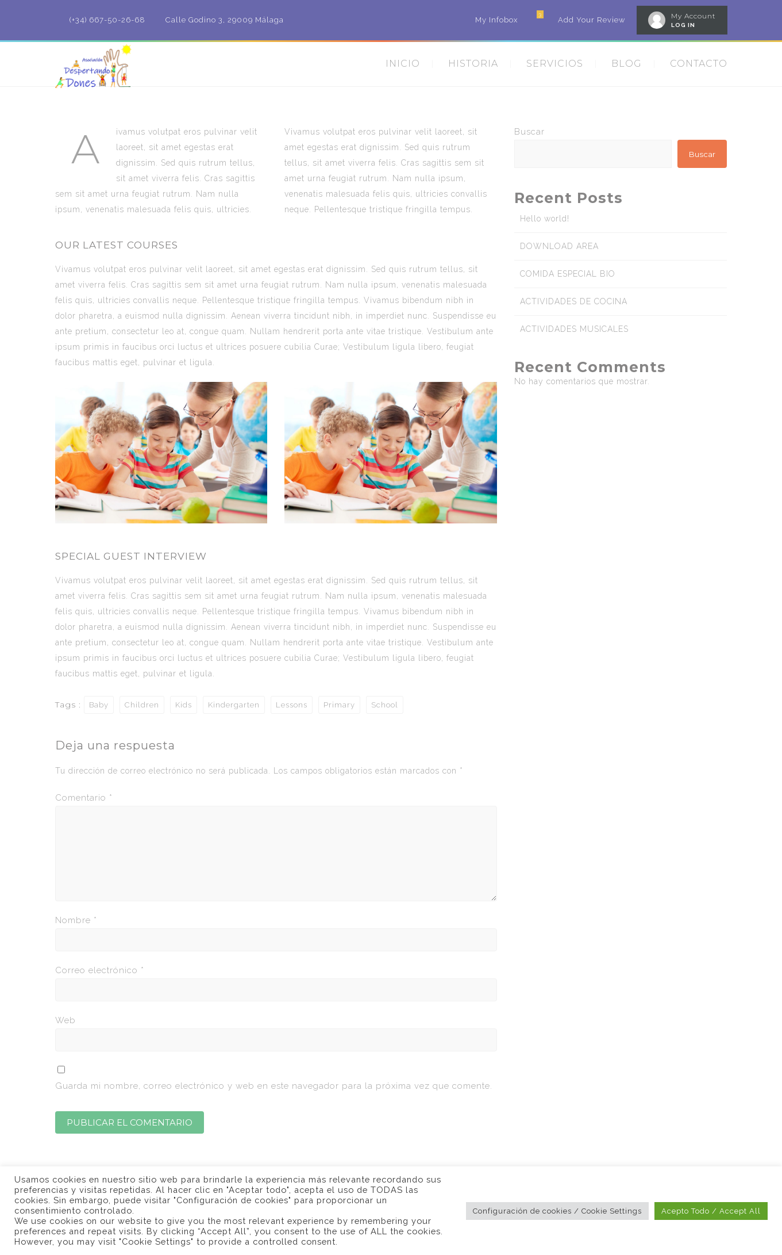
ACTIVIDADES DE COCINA (573, 301)
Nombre (76, 920)
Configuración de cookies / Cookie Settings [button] (557, 1211)
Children (142, 705)
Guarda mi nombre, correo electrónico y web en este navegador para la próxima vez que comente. (273, 1086)
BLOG (626, 63)
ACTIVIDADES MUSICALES (574, 329)
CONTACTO (698, 63)
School (384, 705)
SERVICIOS (554, 63)
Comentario (84, 798)
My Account (693, 16)
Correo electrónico (99, 970)
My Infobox (496, 20)
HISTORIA (473, 63)
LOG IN (683, 25)
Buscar (529, 132)
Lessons (291, 705)
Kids (183, 705)
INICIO (403, 63)
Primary (339, 705)
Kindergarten (234, 705)
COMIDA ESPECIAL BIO (567, 273)
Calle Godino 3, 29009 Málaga (224, 20)
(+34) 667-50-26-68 (107, 20)
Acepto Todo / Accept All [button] (711, 1211)
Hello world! (544, 218)
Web (65, 1020)
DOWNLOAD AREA (559, 246)
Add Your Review (591, 20)
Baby (99, 705)
